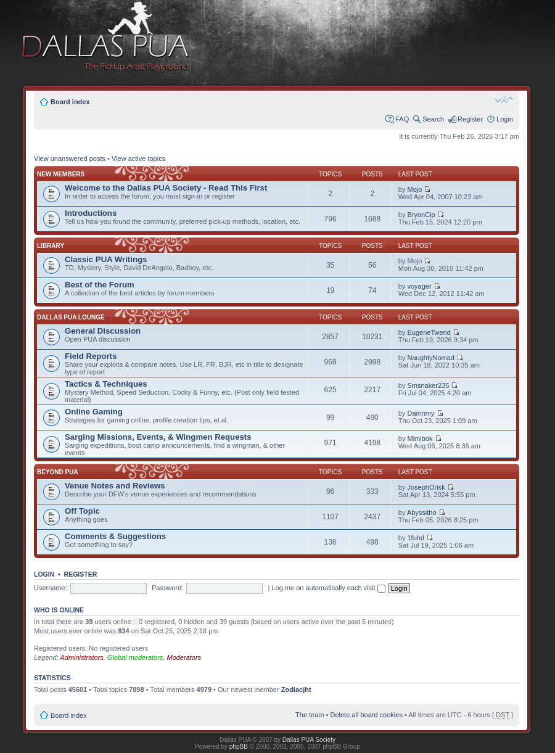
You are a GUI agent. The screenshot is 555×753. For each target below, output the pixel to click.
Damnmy (421, 413)
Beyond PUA (57, 472)
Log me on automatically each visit (328, 587)
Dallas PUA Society (308, 739)
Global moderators (135, 657)
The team (309, 714)
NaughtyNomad (431, 357)
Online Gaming (94, 411)
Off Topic (82, 511)
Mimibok (420, 438)
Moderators (183, 657)
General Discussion (103, 330)
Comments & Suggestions (115, 536)
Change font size (504, 99)
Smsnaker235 (429, 385)
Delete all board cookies (366, 714)
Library (50, 245)
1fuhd (416, 537)
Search (433, 119)
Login (504, 119)
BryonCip (421, 214)
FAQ (402, 119)
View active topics (138, 158)
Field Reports (91, 356)
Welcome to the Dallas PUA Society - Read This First (166, 187)
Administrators (81, 657)
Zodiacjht (296, 689)
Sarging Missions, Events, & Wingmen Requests (158, 437)
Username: (50, 587)
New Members (60, 174)
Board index (70, 101)
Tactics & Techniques (106, 384)
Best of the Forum (99, 284)
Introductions (91, 213)
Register (470, 119)
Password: (167, 587)
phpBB (238, 746)
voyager (420, 286)
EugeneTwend (429, 332)
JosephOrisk (426, 487)
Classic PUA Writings (106, 259)
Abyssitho (422, 512)
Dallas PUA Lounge (71, 317)
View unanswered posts (69, 158)
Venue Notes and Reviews (115, 485)
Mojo (415, 189)
